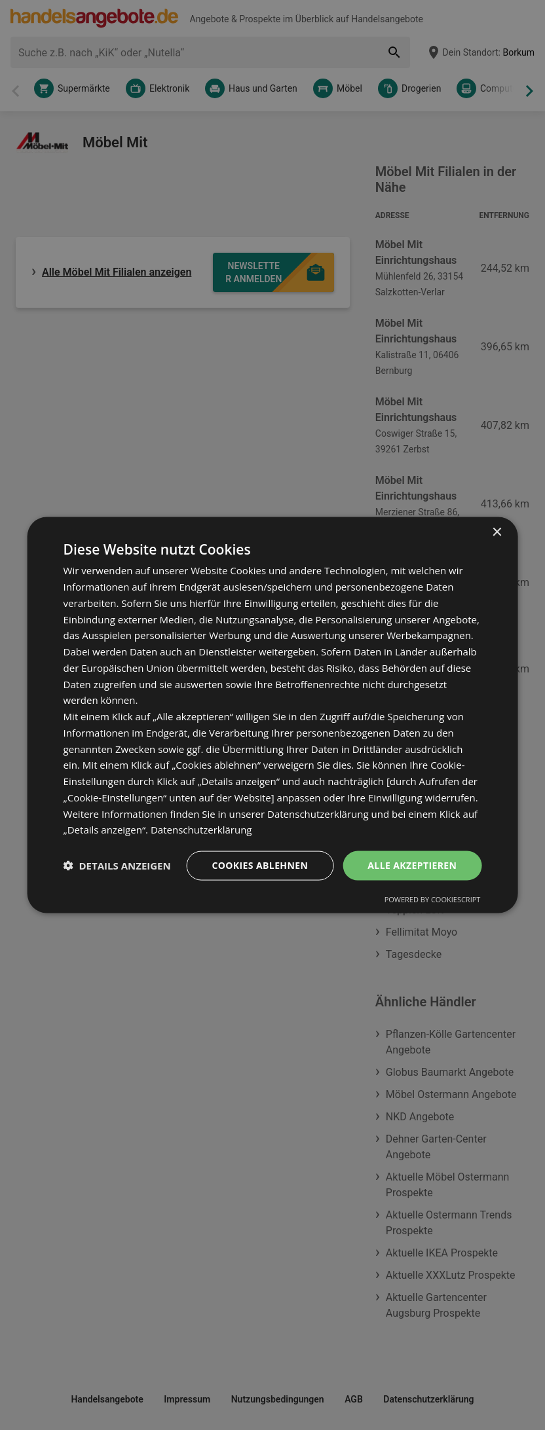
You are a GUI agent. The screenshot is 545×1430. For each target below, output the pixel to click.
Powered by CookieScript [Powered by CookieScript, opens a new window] (433, 899)
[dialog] (273, 715)
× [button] (496, 533)
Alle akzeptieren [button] (412, 865)
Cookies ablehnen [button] (260, 865)
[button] (117, 865)
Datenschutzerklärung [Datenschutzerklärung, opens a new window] (201, 829)
